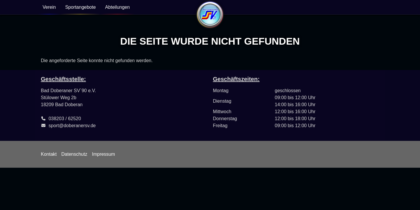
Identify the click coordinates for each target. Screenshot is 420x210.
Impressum (103, 154)
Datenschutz (74, 154)
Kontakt (49, 154)
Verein (49, 7)
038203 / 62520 (64, 118)
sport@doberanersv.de (72, 125)
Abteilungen (117, 7)
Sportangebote (80, 7)
